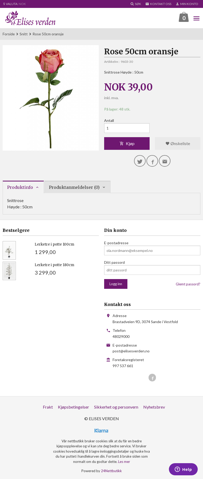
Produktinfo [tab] (20, 187)
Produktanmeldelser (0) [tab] (74, 187)
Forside (9, 34)
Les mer (124, 461)
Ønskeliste (177, 143)
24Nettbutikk (111, 471)
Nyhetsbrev (154, 406)
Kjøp (127, 143)
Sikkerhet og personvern (116, 406)
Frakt (48, 406)
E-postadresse (116, 243)
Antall (109, 120)
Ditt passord (114, 262)
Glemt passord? (188, 284)
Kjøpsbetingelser (73, 406)
